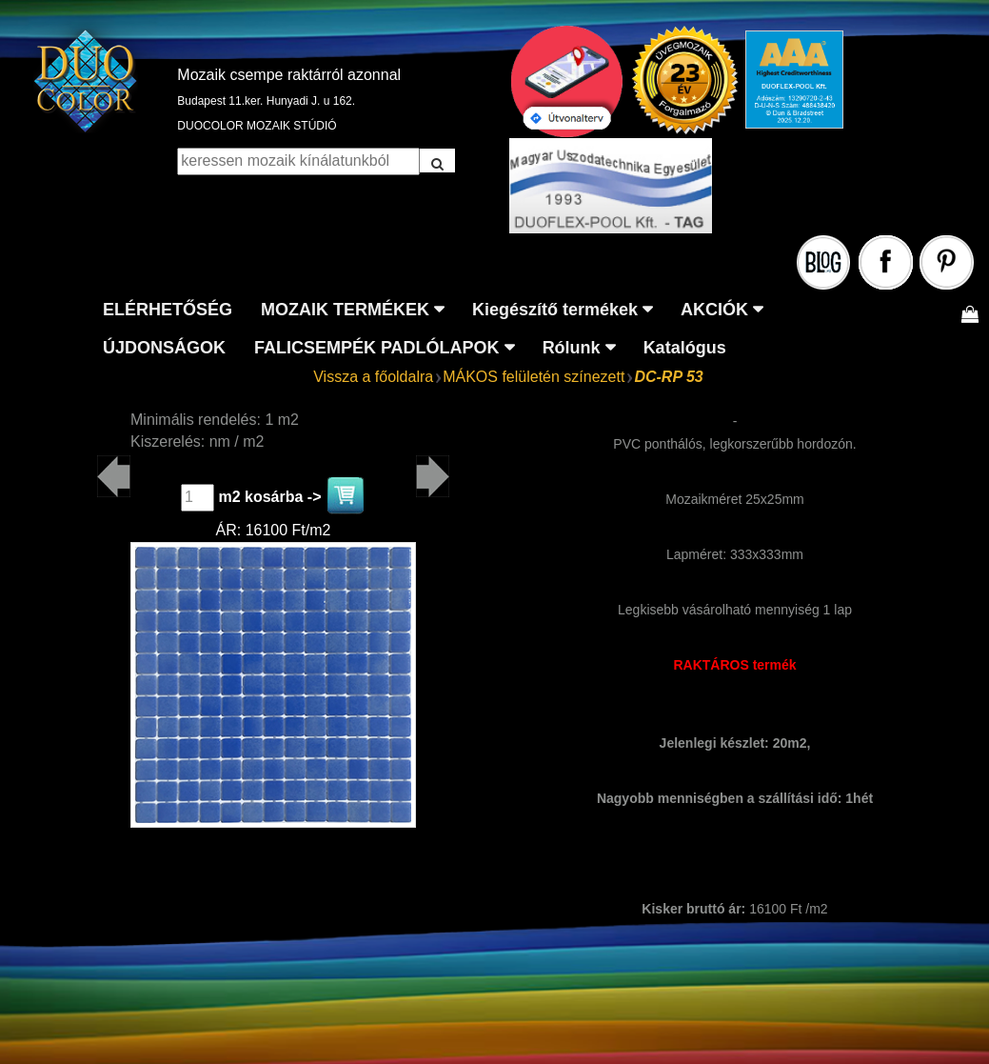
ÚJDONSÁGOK (164, 347)
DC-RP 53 (668, 377)
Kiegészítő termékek (555, 309)
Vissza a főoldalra (373, 377)
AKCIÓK (714, 309)
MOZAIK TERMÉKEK (345, 309)
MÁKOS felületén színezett (533, 377)
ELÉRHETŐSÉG (167, 309)
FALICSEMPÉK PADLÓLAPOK (377, 347)
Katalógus (684, 347)
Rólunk (572, 347)
